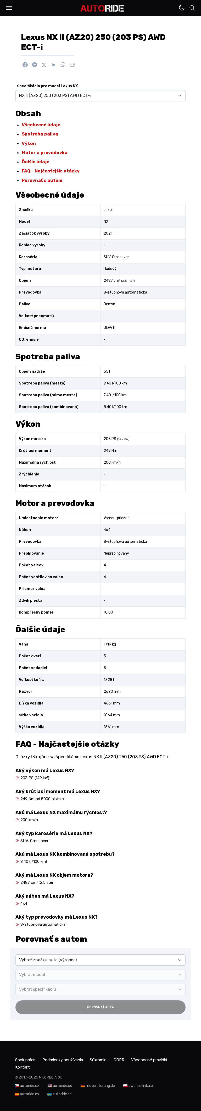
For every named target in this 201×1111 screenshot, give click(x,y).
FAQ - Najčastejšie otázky (51, 171)
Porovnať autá (100, 1007)
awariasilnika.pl (141, 1084)
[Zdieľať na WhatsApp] (63, 65)
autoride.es (29, 1092)
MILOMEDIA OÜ (50, 1076)
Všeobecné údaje (41, 124)
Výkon (29, 143)
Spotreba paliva (40, 134)
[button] (9, 8)
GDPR (129, 1059)
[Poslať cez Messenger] (34, 65)
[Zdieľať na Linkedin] (53, 65)
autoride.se (62, 1092)
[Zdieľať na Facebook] (25, 65)
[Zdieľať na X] (44, 65)
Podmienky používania (67, 1059)
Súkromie (106, 1059)
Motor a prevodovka (45, 152)
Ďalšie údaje (35, 161)
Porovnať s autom (42, 180)
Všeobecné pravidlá (34, 1065)
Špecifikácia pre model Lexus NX (47, 86)
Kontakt (69, 1065)
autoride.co (62, 1084)
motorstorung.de (100, 1084)
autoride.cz (29, 1084)
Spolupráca (26, 1059)
